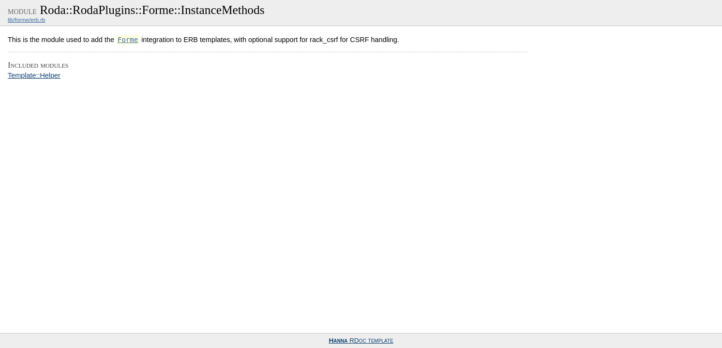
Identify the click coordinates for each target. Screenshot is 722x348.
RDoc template (361, 340)
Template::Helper (34, 75)
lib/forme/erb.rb (26, 20)
